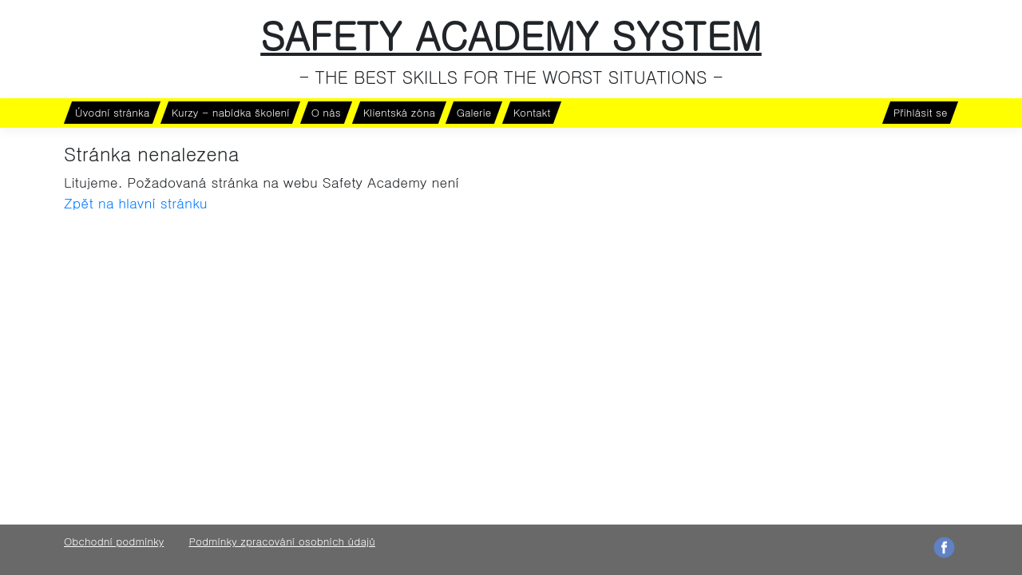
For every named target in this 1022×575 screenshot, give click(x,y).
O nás (326, 112)
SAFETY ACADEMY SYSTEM (511, 34)
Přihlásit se (920, 112)
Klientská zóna (398, 112)
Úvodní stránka (112, 112)
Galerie (474, 112)
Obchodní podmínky (114, 541)
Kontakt (532, 112)
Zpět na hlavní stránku (136, 202)
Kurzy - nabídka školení (231, 112)
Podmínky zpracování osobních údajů (281, 541)
